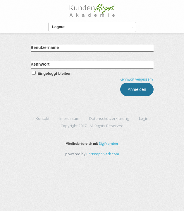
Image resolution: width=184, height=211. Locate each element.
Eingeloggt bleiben (51, 73)
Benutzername (45, 47)
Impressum (69, 118)
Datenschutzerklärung (109, 118)
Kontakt (42, 118)
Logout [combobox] (58, 27)
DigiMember (108, 143)
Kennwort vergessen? (136, 79)
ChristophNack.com (102, 154)
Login (143, 118)
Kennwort (40, 64)
